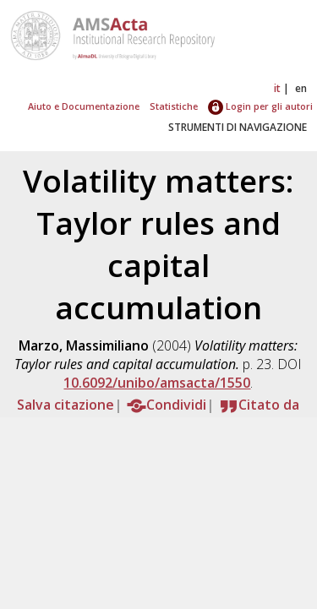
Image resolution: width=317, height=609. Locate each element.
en (301, 88)
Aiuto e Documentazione (83, 106)
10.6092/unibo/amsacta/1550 (156, 382)
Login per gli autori (260, 106)
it (277, 88)
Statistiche (174, 106)
